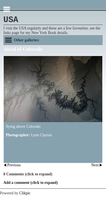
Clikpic (25, 193)
